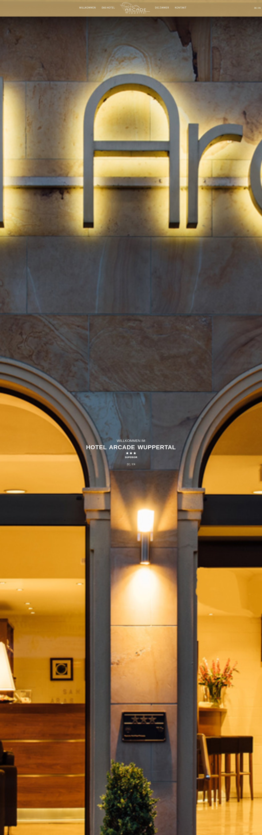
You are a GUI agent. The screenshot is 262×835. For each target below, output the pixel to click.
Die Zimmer (162, 7)
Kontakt (180, 7)
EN (259, 8)
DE (255, 8)
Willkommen (87, 7)
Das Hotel (108, 7)
